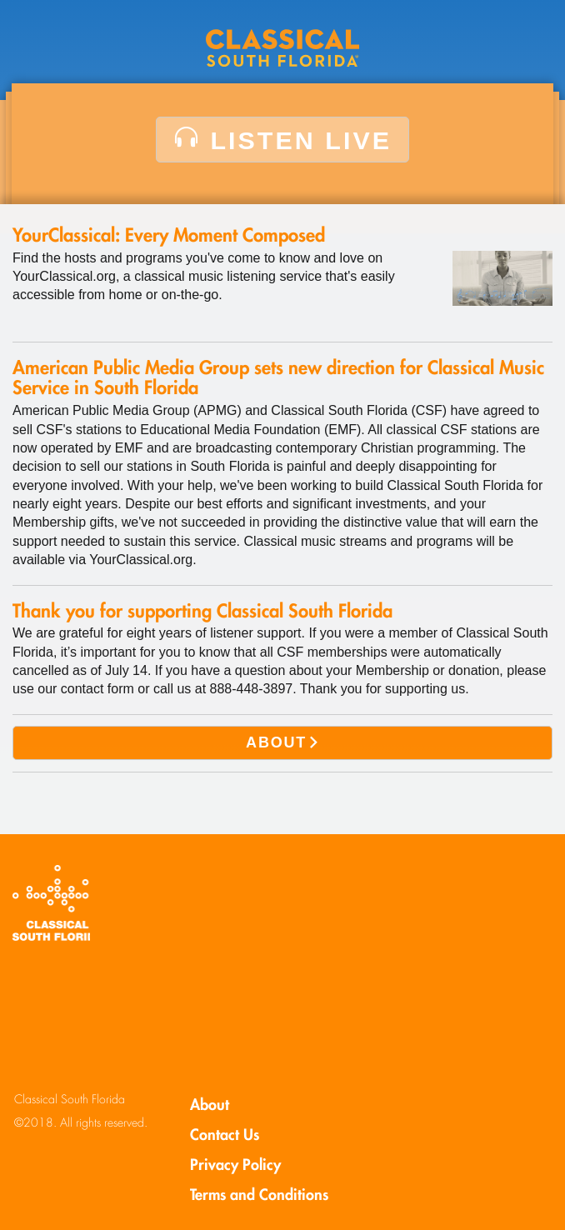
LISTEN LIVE (282, 139)
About (209, 1104)
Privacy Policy (235, 1164)
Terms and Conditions (259, 1194)
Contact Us (224, 1134)
